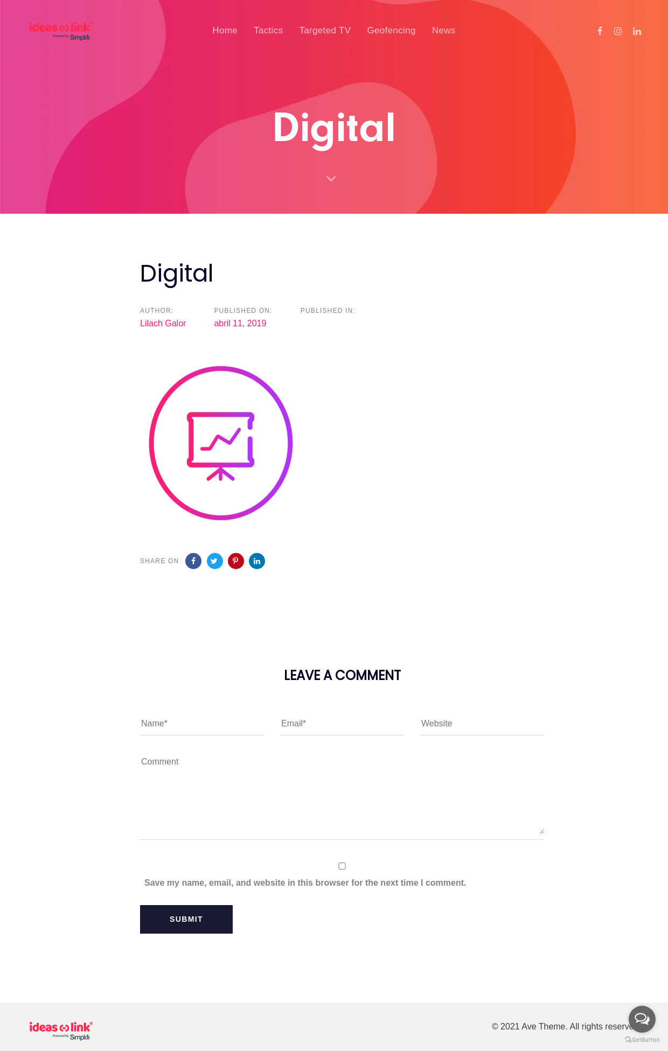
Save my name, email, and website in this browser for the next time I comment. (305, 882)
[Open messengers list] (642, 1019)
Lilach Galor (163, 323)
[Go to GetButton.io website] (642, 1039)
